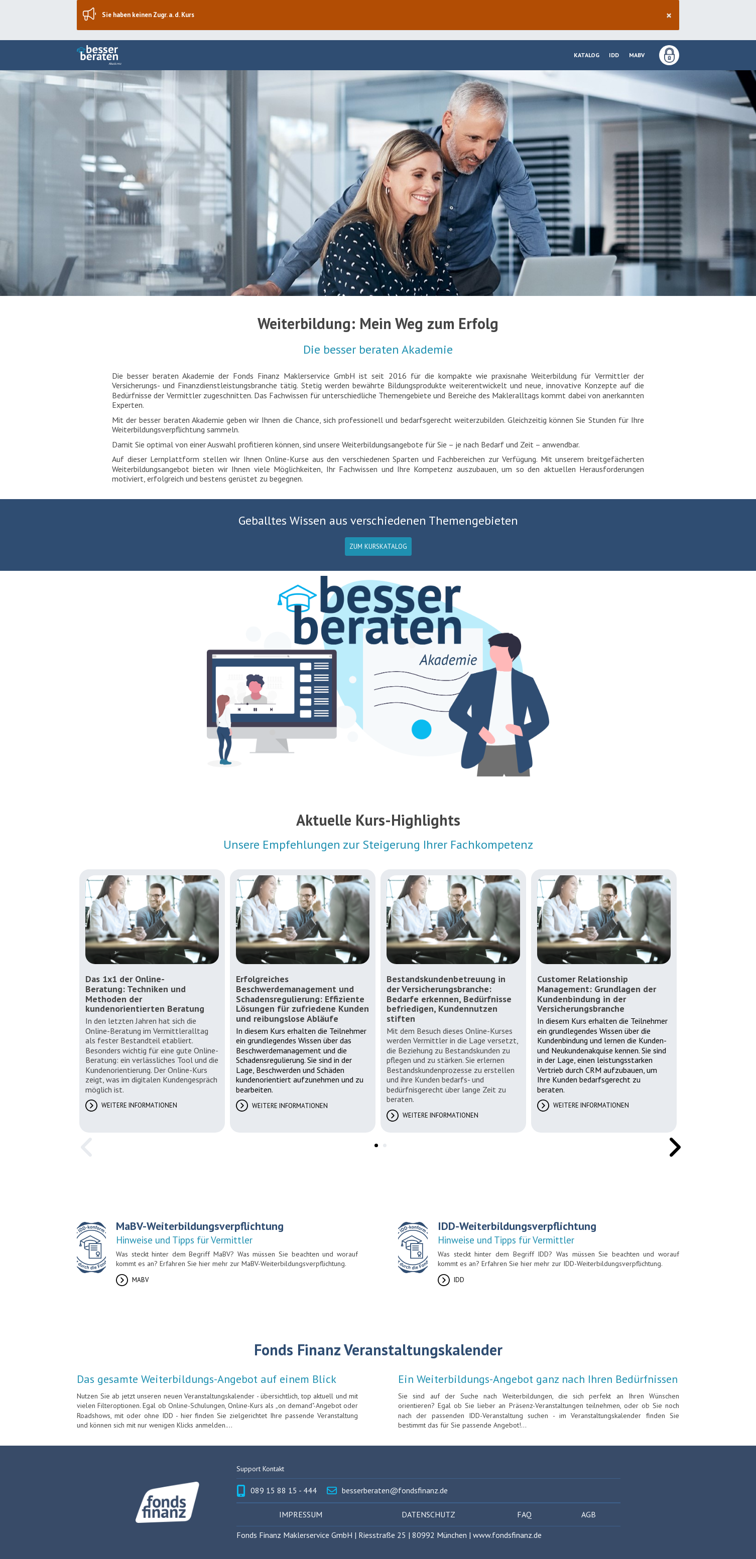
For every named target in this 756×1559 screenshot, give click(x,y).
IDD (614, 55)
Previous (84, 1140)
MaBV (637, 55)
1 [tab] (374, 1143)
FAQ (524, 1514)
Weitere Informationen (139, 1105)
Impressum (300, 1514)
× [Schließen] (669, 15)
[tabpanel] (152, 1001)
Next (672, 1140)
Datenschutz (428, 1514)
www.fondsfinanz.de (507, 1535)
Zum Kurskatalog (378, 546)
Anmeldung (669, 55)
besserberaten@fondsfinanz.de (395, 1490)
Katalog (586, 55)
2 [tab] (383, 1143)
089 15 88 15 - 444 (283, 1490)
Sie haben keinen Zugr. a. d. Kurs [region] (386, 15)
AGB (588, 1514)
